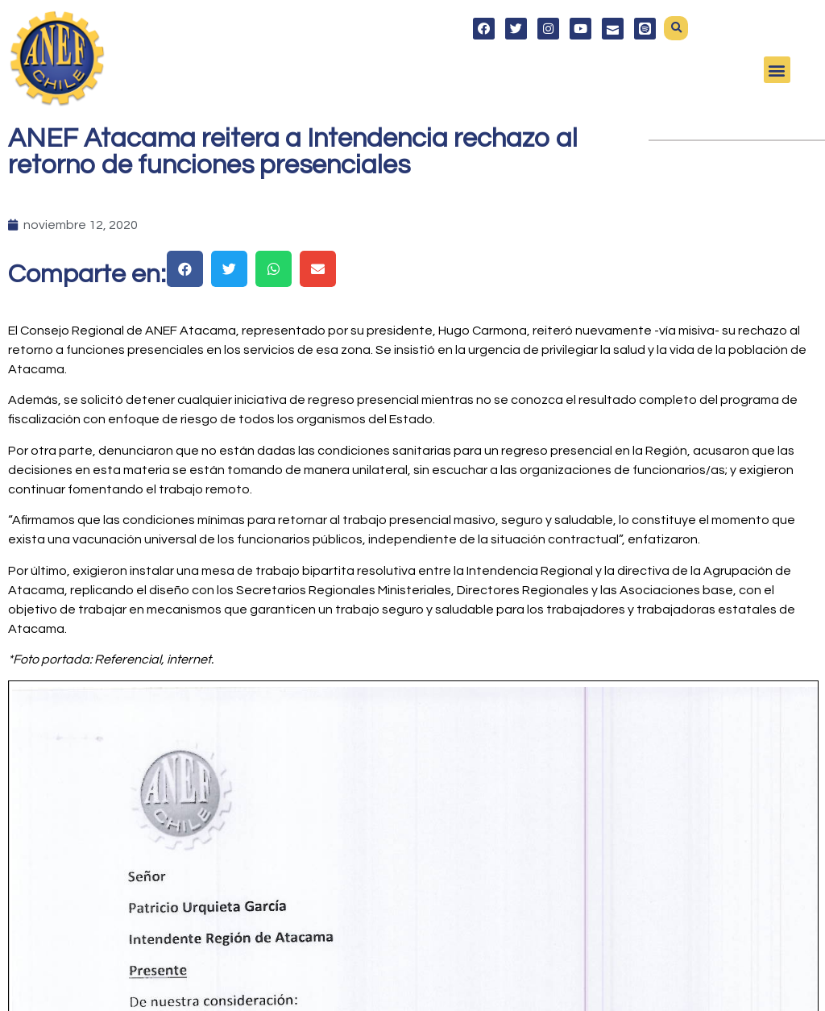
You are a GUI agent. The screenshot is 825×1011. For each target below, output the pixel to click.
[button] (676, 28)
